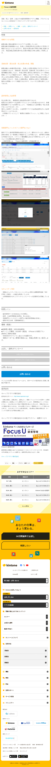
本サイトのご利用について (10, 751)
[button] (47, 440)
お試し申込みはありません (25, 354)
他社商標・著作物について (10, 748)
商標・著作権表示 (37, 744)
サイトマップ (23, 751)
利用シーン (12, 26)
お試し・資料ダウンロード (30, 26)
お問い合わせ (7, 28)
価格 (19, 26)
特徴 (5, 26)
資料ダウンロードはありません (25, 360)
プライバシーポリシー (8, 744)
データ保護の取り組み (23, 744)
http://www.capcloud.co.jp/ (21, 396)
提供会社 (16, 28)
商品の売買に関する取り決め (27, 748)
